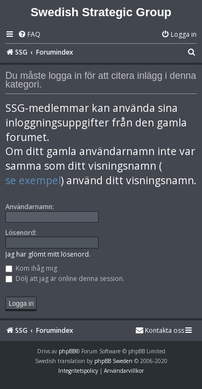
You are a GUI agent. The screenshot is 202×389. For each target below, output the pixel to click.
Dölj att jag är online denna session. (64, 278)
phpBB (67, 351)
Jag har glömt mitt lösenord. (47, 254)
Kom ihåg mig (31, 268)
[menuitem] (29, 35)
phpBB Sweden (113, 361)
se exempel (33, 180)
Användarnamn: (29, 206)
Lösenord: (21, 232)
